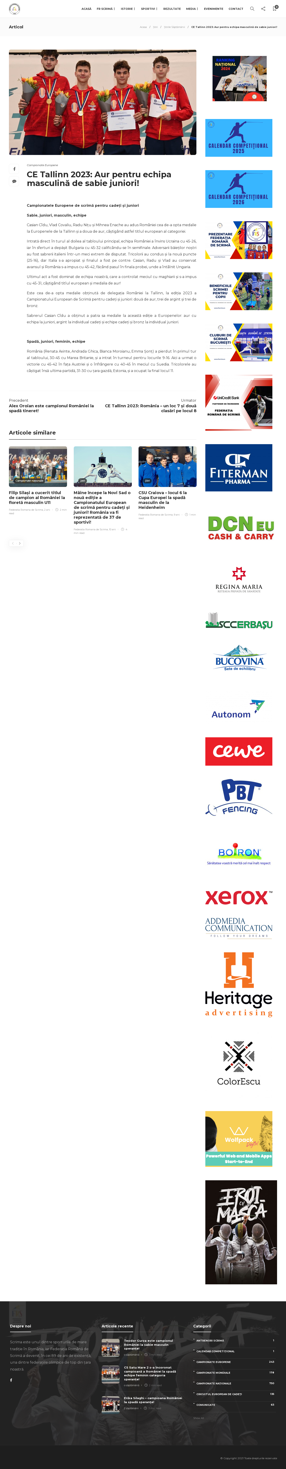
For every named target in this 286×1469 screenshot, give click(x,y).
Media (191, 8)
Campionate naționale (29, 480)
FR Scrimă (105, 8)
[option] (38, 481)
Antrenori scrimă (236, 1340)
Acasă (86, 8)
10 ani (112, 529)
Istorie (127, 8)
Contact (236, 8)
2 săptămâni (131, 1408)
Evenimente (213, 8)
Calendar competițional (236, 1351)
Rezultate (172, 8)
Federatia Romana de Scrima (26, 509)
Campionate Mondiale (236, 1372)
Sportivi (148, 8)
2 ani (47, 509)
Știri (155, 27)
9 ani (177, 514)
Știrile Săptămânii (174, 27)
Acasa (143, 27)
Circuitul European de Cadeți (236, 1394)
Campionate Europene (42, 165)
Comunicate (236, 1404)
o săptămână (131, 1354)
